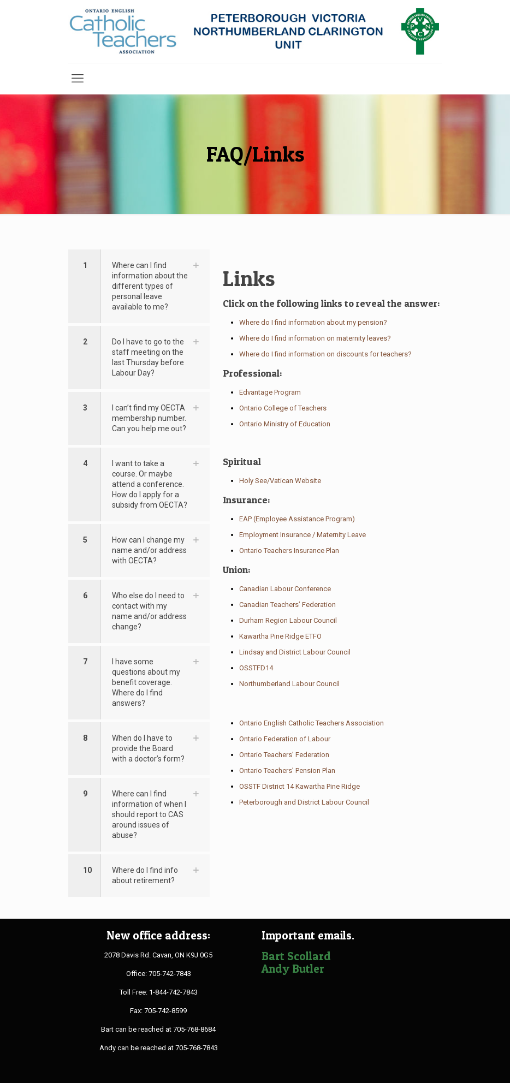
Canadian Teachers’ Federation (287, 604)
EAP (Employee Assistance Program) (297, 519)
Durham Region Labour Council (288, 620)
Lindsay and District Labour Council (295, 652)
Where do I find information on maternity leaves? (315, 338)
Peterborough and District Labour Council (304, 802)
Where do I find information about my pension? (313, 322)
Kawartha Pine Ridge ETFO (280, 636)
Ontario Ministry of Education (284, 424)
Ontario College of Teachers (283, 408)
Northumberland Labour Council (289, 684)
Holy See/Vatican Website (280, 481)
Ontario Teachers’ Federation (284, 755)
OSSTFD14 (256, 668)
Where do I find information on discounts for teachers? (325, 354)
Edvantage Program (270, 392)
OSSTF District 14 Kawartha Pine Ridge (299, 786)
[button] (139, 286)
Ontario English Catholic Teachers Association (311, 723)
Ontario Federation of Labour (284, 739)
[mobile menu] (77, 78)
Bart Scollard (296, 956)
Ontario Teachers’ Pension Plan (287, 770)
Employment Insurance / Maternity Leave (302, 535)
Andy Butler (293, 968)
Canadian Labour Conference (285, 589)
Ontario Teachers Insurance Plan (289, 550)
